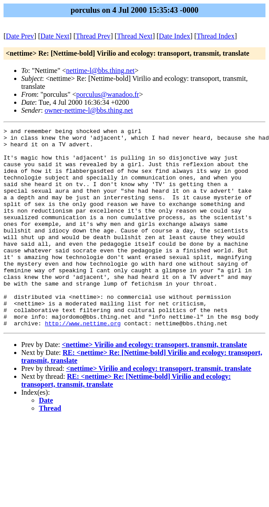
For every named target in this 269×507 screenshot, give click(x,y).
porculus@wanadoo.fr (107, 94)
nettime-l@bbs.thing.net (100, 70)
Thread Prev (93, 36)
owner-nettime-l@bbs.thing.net (89, 110)
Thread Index (216, 36)
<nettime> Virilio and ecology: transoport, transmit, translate (154, 384)
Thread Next (134, 36)
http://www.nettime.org (83, 363)
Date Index (174, 36)
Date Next (55, 36)
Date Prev (20, 36)
